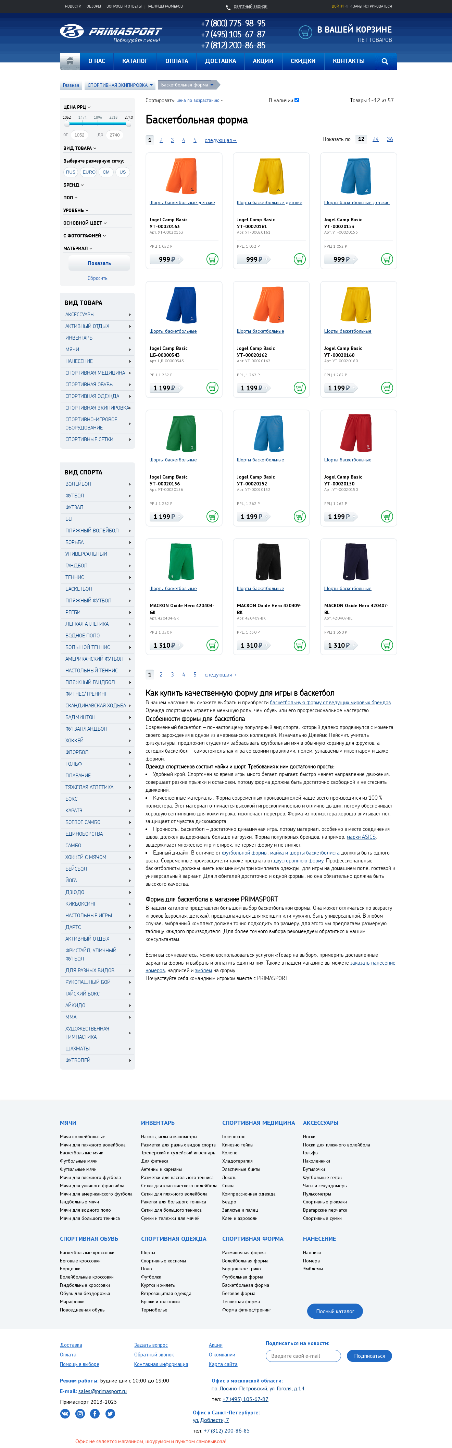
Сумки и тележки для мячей (170, 1218)
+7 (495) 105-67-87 (245, 1399)
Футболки (151, 1277)
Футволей (77, 1060)
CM (106, 172)
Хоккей (74, 740)
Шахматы (77, 1048)
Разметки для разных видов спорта (178, 1145)
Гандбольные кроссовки (85, 1285)
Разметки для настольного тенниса (177, 1177)
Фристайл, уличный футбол (90, 954)
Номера (311, 1261)
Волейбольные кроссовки (87, 1277)
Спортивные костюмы (163, 1261)
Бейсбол (76, 869)
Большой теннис (87, 647)
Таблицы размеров (165, 6)
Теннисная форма (241, 1301)
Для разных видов (89, 970)
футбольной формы (244, 852)
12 (361, 139)
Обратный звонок (154, 1354)
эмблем (203, 970)
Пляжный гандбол (90, 682)
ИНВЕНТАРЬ (78, 337)
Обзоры (94, 6)
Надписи (312, 1252)
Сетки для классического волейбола (179, 1185)
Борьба (74, 542)
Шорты (148, 1252)
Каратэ (74, 810)
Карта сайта (223, 1364)
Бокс (71, 799)
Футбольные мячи (79, 1161)
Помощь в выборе (79, 1364)
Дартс (73, 927)
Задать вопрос (151, 1345)
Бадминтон (80, 717)
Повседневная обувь (82, 1310)
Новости (73, 6)
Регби (72, 612)
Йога (71, 880)
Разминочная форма (244, 1252)
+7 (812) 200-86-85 (227, 1430)
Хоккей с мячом (85, 857)
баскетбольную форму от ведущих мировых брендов (330, 702)
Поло (146, 1268)
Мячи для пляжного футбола (90, 1177)
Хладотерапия (237, 1161)
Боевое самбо (82, 822)
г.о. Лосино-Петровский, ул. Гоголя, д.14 (258, 1388)
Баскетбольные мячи (81, 1153)
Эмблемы (313, 1268)
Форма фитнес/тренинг (246, 1310)
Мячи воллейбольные (82, 1136)
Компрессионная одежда (249, 1194)
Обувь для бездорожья (85, 1293)
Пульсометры (317, 1194)
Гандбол (76, 565)
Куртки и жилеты (158, 1285)
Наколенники (316, 1161)
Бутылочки (314, 1169)
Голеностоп (234, 1136)
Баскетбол (78, 589)
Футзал (74, 507)
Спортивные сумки (322, 1218)
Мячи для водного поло (85, 1210)
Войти (337, 6)
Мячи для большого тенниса (90, 1218)
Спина (228, 1185)
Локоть (229, 1177)
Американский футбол (94, 659)
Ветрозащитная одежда (166, 1293)
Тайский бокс (82, 993)
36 (390, 139)
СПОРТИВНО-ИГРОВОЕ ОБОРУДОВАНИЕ (91, 423)
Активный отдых (87, 938)
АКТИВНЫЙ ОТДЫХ (87, 326)
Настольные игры (88, 915)
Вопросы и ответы (124, 6)
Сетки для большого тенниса (171, 1210)
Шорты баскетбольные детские (182, 202)
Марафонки (72, 1301)
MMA (70, 1017)
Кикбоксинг (81, 903)
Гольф (73, 764)
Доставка (71, 1345)
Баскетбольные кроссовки (87, 1252)
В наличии (281, 100)
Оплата (68, 1354)
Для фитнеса (154, 1161)
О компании (222, 1354)
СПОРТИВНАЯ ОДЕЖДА (92, 396)
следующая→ (221, 140)
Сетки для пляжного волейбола (174, 1194)
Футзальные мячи (78, 1169)
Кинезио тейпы (237, 1145)
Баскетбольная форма (184, 85)
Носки (309, 1136)
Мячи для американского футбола (96, 1194)
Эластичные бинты (241, 1169)
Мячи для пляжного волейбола (93, 1145)
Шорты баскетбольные (173, 331)
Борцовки (70, 1268)
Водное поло (82, 635)
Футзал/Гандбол (86, 729)
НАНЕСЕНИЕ (79, 361)
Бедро (229, 1202)
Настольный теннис (91, 670)
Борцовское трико (241, 1268)
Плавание (78, 775)
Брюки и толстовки (160, 1301)
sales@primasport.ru (102, 1391)
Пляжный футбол (88, 600)
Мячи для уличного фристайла (92, 1185)
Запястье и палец (240, 1210)
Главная (70, 61)
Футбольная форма (242, 1277)
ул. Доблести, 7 (211, 1419)
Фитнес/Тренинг (86, 694)
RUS (70, 172)
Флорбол (77, 752)
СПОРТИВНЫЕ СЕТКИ (89, 439)
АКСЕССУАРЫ (80, 314)
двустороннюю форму (298, 860)
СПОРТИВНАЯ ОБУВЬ (89, 384)
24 (376, 139)
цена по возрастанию (197, 100)
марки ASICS (361, 836)
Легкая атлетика (87, 624)
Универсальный (86, 554)
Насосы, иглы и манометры (169, 1136)
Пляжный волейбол (92, 530)
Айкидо (75, 1005)
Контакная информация (161, 1364)
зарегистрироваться (372, 6)
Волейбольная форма (245, 1261)
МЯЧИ (72, 349)
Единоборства (84, 834)
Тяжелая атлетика (89, 787)
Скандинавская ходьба (95, 705)
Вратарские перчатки (325, 1210)
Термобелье (154, 1310)
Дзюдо (74, 892)
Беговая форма (238, 1293)
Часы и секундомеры (325, 1185)
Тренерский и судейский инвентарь (178, 1153)
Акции (216, 1345)
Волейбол (78, 484)
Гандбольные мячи (79, 1202)
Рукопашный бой (88, 982)
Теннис (74, 577)
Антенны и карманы (161, 1169)
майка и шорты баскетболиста (305, 852)
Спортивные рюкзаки (325, 1202)
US (123, 172)
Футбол (74, 495)
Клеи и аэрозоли (240, 1218)
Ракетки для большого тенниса (173, 1202)
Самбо (73, 845)
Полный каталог (335, 1311)
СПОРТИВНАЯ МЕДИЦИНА (95, 372)
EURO (89, 172)
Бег (69, 519)
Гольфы (310, 1153)
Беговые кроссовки (80, 1261)
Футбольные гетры (322, 1177)
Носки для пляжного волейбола (336, 1145)
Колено (230, 1153)
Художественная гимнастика (87, 1032)
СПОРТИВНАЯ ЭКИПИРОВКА (118, 85)
